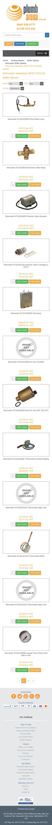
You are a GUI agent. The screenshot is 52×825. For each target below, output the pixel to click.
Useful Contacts (26, 740)
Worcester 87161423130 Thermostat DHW (26, 556)
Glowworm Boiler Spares (26, 773)
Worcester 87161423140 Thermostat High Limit (26, 604)
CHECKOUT (32, 44)
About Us (25, 786)
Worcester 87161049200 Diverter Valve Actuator (26, 216)
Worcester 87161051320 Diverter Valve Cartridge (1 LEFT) (26, 266)
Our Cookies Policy (26, 737)
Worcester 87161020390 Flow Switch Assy (26, 119)
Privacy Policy (26, 734)
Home (5, 60)
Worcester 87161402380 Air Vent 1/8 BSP (26, 362)
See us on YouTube (25, 756)
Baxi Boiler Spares (26, 779)
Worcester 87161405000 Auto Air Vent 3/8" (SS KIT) (26, 410)
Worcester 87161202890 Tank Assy (26, 313)
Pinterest (25, 753)
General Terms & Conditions (25, 728)
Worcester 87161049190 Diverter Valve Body (26, 168)
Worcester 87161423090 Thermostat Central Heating (26, 459)
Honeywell (25, 776)
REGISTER (20, 44)
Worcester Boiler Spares (15, 63)
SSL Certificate (26, 717)
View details (35, 136)
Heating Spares (17, 60)
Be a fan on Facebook (25, 750)
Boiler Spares (33, 60)
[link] (26, 712)
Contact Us (25, 759)
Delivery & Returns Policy (25, 731)
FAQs (26, 789)
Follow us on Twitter (25, 747)
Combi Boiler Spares (25, 770)
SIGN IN (9, 44)
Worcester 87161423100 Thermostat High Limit (26, 507)
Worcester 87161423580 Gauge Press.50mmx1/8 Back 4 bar (26, 654)
